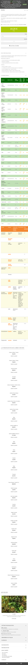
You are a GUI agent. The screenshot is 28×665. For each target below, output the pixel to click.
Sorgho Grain (13, 528)
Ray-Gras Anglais (14, 496)
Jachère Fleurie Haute (14, 409)
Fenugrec (14, 376)
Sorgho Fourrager (14, 520)
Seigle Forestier (14, 512)
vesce (9, 267)
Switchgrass (3, 204)
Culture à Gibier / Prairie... (14, 360)
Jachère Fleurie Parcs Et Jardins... (14, 401)
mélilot (9, 286)
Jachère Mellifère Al (14, 425)
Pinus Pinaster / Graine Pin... (14, 482)
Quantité (25, 39)
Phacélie (3, 169)
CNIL (16, 7)
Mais (14, 417)
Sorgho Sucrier (14, 536)
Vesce (3, 223)
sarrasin (9, 340)
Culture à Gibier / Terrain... (14, 352)
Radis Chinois (4, 175)
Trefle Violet (14, 550)
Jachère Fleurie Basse (14, 393)
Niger (2, 166)
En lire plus (14, 618)
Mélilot (3, 149)
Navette (3, 162)
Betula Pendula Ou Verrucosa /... (14, 575)
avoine (9, 254)
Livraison (5, 627)
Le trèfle (14, 614)
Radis (2, 172)
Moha (2, 156)
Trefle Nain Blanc (14, 542)
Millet (2, 152)
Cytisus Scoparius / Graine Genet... (14, 384)
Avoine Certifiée (14, 583)
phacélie (10, 331)
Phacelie (14, 474)
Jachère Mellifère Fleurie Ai (14, 433)
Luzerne (3, 142)
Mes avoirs (4, 653)
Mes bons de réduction (5, 657)
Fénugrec (3, 130)
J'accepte (24, 4)
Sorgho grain (4, 199)
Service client (6, 630)
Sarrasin (3, 188)
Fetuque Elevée (14, 368)
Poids (26, 34)
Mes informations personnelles (7, 656)
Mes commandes (5, 652)
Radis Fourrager (14, 488)
